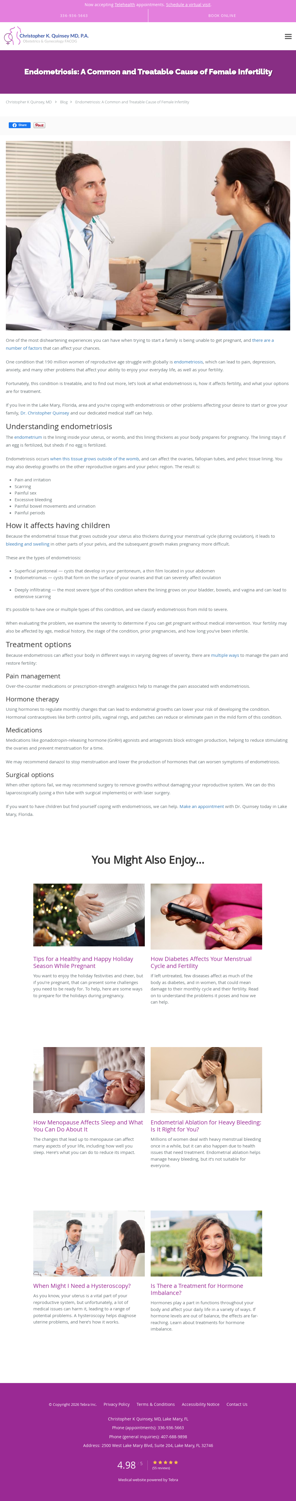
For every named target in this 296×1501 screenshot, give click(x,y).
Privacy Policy (117, 1404)
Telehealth (125, 4)
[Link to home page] (45, 36)
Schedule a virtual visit (188, 4)
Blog (64, 102)
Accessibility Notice (201, 1404)
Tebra (173, 1479)
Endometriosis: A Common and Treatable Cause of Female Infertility (132, 102)
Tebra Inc (88, 1404)
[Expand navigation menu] (288, 36)
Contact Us (237, 1404)
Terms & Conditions (156, 1404)
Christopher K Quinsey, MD (29, 102)
